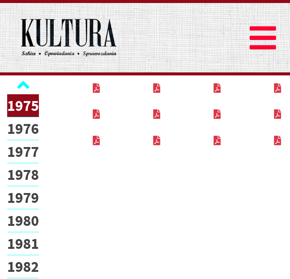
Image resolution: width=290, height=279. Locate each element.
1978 (23, 174)
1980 (23, 220)
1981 (23, 243)
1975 (23, 105)
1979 (23, 197)
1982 (23, 266)
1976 (23, 128)
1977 (23, 151)
